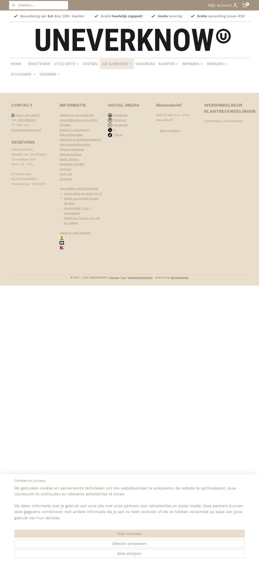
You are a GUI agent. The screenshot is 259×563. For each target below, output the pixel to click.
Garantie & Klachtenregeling (80, 139)
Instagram (120, 115)
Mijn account (223, 5)
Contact (65, 169)
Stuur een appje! (25, 115)
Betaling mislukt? (72, 164)
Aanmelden (170, 131)
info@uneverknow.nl (26, 130)
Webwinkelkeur (71, 154)
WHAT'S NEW (39, 63)
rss (123, 277)
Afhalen (66, 125)
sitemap (114, 277)
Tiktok (117, 134)
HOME (16, 63)
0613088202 (27, 120)
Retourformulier (71, 134)
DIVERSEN (50, 74)
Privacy (65, 149)
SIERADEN (217, 63)
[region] (100, 542)
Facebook (120, 125)
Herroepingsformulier (75, 144)
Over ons (66, 174)
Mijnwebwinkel (179, 277)
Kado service (70, 159)
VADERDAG (145, 63)
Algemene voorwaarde (76, 115)
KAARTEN (169, 63)
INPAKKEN (192, 63)
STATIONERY (23, 74)
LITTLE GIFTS (66, 63)
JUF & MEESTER (117, 63)
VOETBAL (90, 63)
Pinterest (119, 120)
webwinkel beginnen (140, 277)
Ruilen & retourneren (75, 130)
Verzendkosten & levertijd (78, 120)
